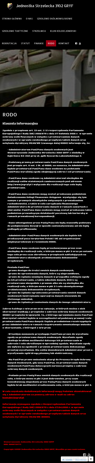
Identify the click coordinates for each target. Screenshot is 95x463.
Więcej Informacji (81, 460)
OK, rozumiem (67, 460)
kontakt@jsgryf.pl (13, 397)
